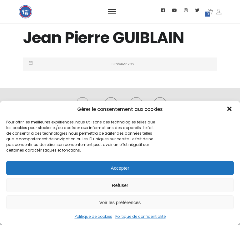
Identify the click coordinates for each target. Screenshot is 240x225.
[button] (230, 109)
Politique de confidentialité (140, 216)
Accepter (120, 168)
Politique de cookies (93, 216)
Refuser (120, 185)
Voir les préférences (120, 202)
